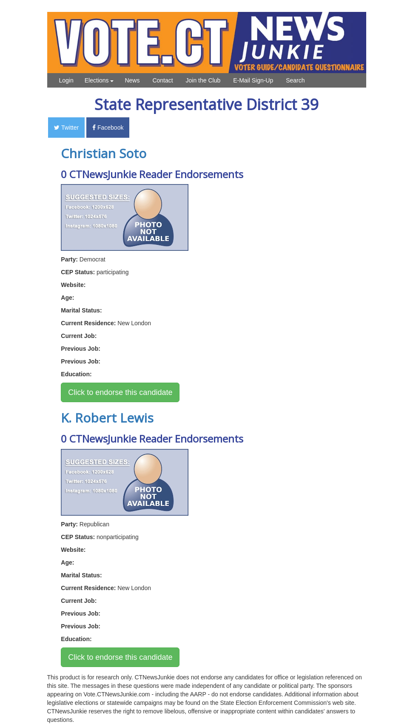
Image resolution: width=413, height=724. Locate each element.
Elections (99, 80)
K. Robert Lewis (107, 417)
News (132, 80)
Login (66, 80)
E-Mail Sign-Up (253, 80)
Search (295, 80)
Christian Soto (103, 153)
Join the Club (203, 80)
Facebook (107, 127)
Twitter (66, 127)
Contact (162, 80)
